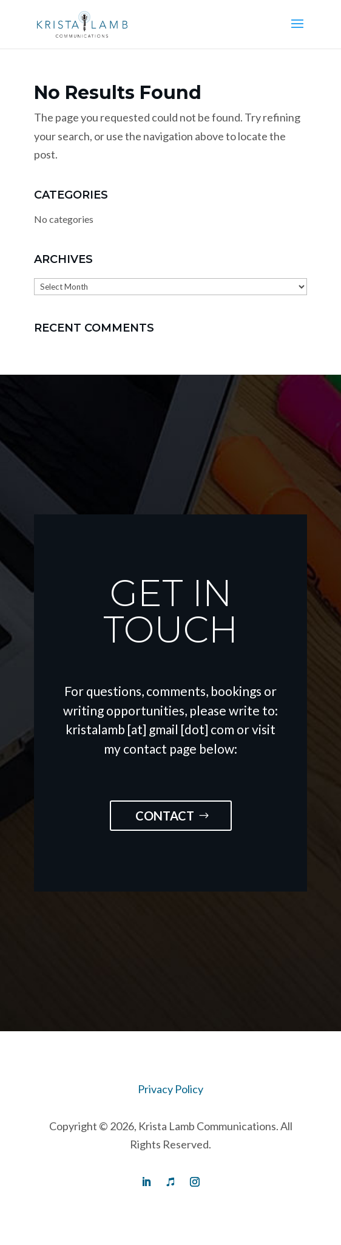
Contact (164, 815)
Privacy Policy (170, 1089)
